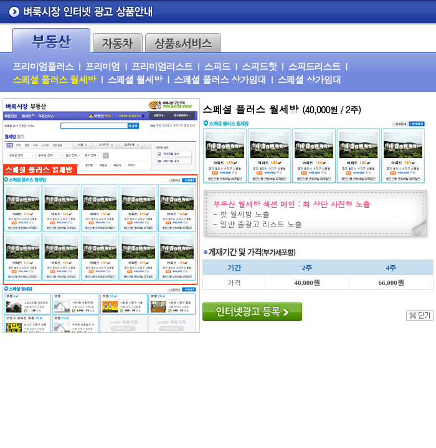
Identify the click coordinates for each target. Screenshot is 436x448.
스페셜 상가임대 (309, 79)
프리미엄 (102, 66)
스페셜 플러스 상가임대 (220, 79)
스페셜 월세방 (135, 79)
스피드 (217, 66)
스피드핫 (259, 66)
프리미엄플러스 (42, 66)
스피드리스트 (314, 66)
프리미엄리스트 (161, 66)
